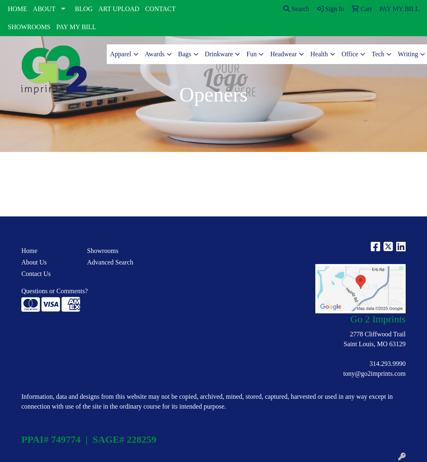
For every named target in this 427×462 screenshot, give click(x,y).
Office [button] (350, 54)
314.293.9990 (388, 363)
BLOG (84, 8)
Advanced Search (110, 262)
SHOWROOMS (29, 26)
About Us (34, 262)
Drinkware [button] (219, 54)
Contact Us (36, 273)
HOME (17, 8)
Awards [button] (155, 54)
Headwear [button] (283, 54)
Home (29, 250)
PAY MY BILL (76, 26)
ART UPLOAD (119, 8)
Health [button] (319, 54)
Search (296, 8)
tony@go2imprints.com (374, 373)
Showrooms (102, 250)
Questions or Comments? (54, 290)
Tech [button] (378, 54)
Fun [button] (251, 54)
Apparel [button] (120, 54)
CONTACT (160, 8)
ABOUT (44, 8)
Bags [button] (184, 54)
